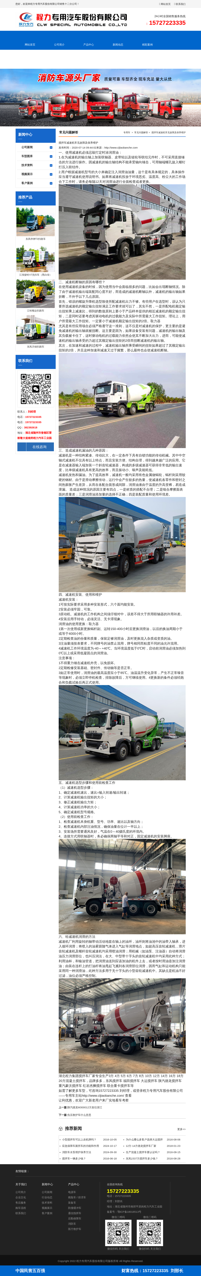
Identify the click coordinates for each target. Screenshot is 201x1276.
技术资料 (37, 165)
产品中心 (88, 44)
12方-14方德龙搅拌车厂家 (151, 1146)
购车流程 (20, 1207)
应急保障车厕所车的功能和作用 (88, 1146)
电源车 (72, 1192)
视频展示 (37, 174)
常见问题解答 (141, 132)
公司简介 (59, 44)
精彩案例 (147, 44)
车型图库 (37, 156)
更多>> (181, 1129)
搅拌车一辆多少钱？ (88, 1158)
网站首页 (165, 4)
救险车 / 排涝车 (77, 1197)
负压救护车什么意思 (79, 1114)
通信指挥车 (74, 1213)
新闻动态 (118, 44)
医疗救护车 (74, 1228)
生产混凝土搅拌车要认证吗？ (151, 1152)
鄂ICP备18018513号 (129, 1211)
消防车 (72, 1223)
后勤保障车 (74, 1218)
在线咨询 (32, 446)
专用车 (126, 132)
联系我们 (180, 4)
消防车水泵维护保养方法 (88, 1152)
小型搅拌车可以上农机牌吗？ (88, 1139)
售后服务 (20, 1202)
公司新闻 (37, 147)
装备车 (72, 1202)
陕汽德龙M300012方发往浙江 (84, 1107)
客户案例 (37, 183)
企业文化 (20, 1197)
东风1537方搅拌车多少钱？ (151, 1158)
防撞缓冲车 (74, 1207)
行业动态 (47, 1197)
